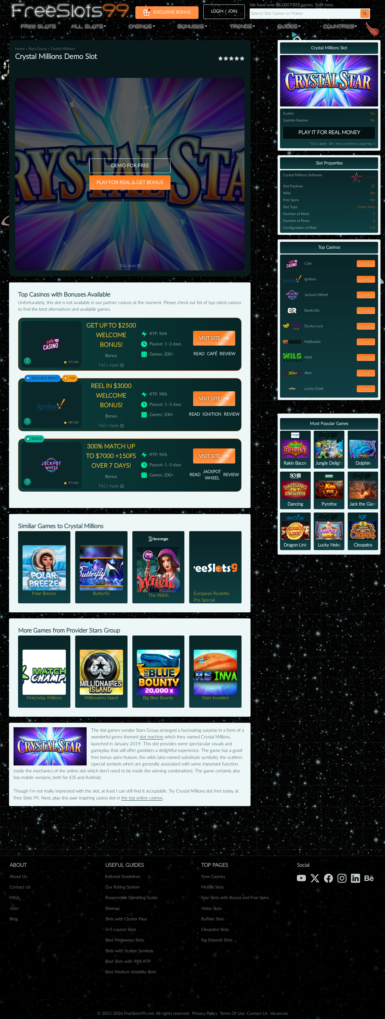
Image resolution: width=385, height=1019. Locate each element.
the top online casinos (141, 798)
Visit (365, 263)
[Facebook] (328, 878)
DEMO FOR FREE (130, 165)
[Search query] (301, 14)
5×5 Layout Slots (120, 930)
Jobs (14, 909)
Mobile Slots (212, 887)
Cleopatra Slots (215, 930)
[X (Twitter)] (314, 878)
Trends (241, 27)
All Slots (87, 27)
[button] (364, 13)
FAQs (15, 898)
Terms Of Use (232, 1013)
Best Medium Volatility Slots (130, 972)
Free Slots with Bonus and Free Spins (235, 898)
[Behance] (369, 878)
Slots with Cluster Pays (126, 919)
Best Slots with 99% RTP (128, 961)
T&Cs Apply (129, 265)
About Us (18, 877)
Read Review (214, 354)
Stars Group (38, 49)
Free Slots (38, 27)
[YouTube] (301, 878)
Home (20, 49)
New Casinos (213, 877)
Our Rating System (122, 887)
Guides (287, 27)
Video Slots (211, 909)
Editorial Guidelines (122, 877)
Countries (338, 27)
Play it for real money (329, 132)
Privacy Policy (204, 1013)
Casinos (140, 27)
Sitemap (112, 909)
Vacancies (279, 1013)
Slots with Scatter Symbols (129, 951)
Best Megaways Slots (124, 940)
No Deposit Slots (217, 940)
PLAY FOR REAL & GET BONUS (130, 182)
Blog (14, 919)
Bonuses (191, 27)
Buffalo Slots (212, 919)
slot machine (151, 737)
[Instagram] (341, 878)
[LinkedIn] (355, 878)
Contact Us (20, 887)
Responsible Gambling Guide (131, 898)
